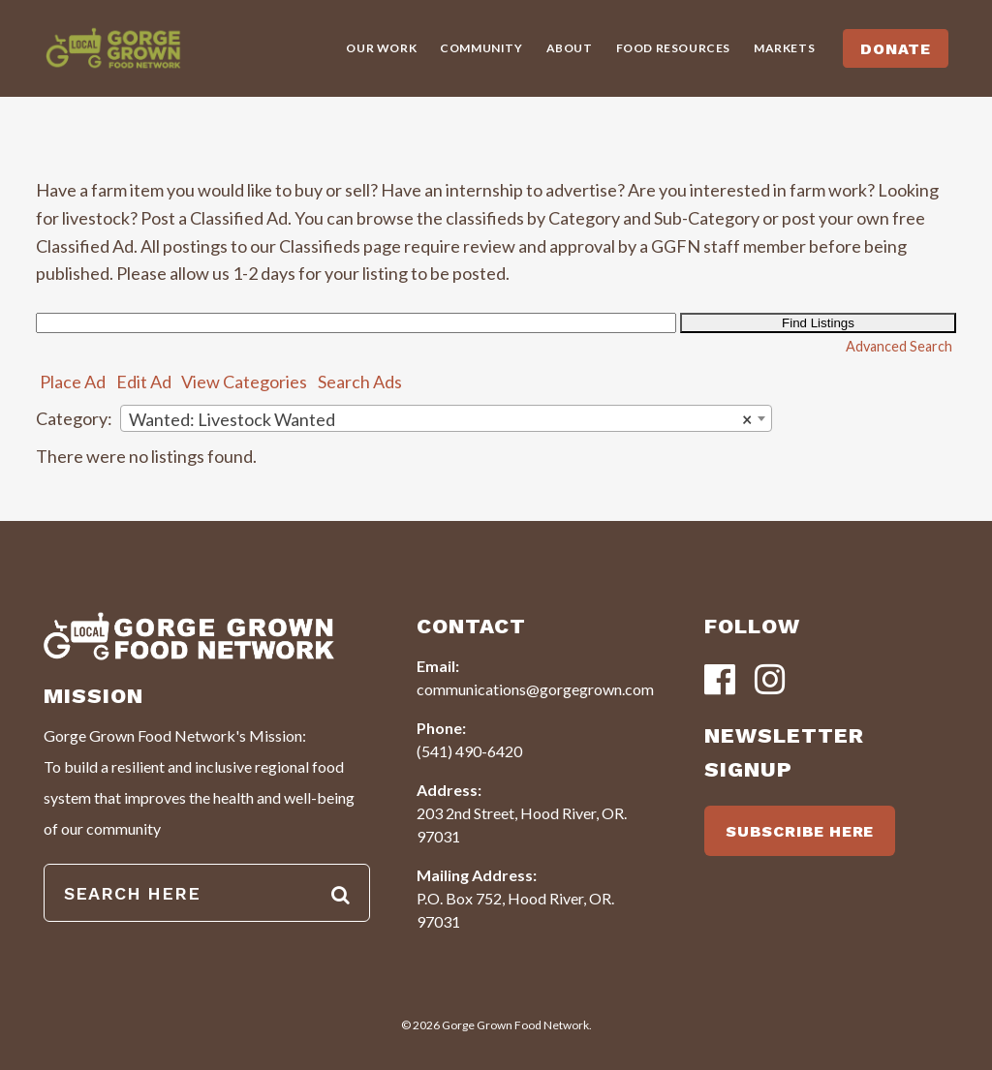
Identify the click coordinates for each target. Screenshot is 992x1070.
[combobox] (446, 418)
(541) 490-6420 (469, 751)
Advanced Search (899, 346)
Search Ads (360, 381)
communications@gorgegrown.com (535, 689)
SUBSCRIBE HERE (800, 831)
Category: (74, 418)
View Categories (244, 381)
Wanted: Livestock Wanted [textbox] (440, 419)
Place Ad (73, 381)
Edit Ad (143, 381)
